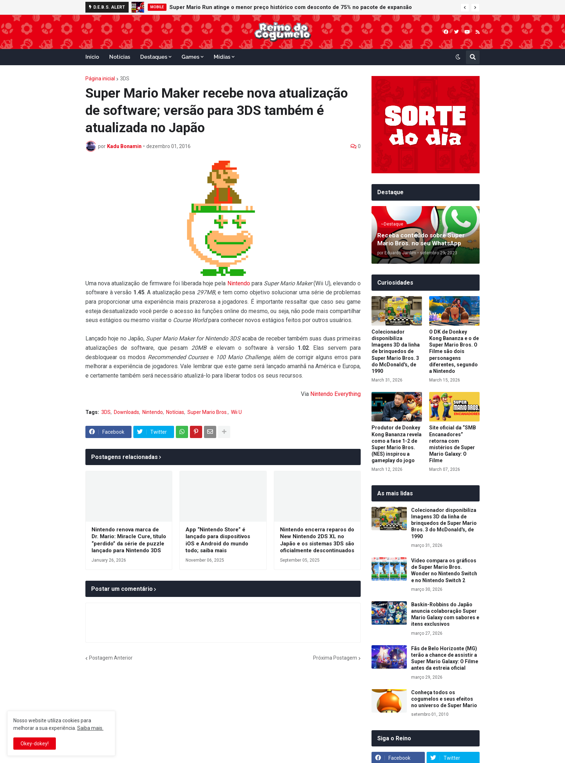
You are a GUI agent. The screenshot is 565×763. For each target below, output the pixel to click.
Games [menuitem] (190, 57)
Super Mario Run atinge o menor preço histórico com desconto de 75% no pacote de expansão (290, 7)
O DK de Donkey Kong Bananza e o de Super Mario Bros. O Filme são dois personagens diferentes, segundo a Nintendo (454, 351)
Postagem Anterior (111, 658)
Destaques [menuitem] (153, 57)
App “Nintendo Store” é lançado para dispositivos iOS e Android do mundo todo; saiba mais (218, 540)
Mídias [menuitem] (222, 57)
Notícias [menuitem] (119, 57)
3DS (124, 78)
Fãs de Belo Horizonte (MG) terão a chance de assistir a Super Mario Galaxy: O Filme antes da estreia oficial (444, 658)
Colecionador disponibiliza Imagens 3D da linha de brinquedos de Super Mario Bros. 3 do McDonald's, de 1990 (396, 351)
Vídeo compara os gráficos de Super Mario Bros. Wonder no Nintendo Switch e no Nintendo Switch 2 (444, 570)
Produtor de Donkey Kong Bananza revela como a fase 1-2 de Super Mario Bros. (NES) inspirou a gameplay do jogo (397, 444)
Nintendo (238, 283)
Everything (347, 394)
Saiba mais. (90, 728)
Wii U (236, 412)
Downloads (126, 412)
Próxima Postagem (335, 658)
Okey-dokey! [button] (35, 743)
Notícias (175, 412)
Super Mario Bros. (207, 412)
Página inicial (100, 78)
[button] (465, 7)
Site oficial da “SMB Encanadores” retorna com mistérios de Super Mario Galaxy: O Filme (452, 444)
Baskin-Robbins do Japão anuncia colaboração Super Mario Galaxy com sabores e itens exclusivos (445, 614)
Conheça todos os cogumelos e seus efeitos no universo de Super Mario (444, 699)
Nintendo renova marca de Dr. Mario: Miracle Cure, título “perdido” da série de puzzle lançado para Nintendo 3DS (129, 540)
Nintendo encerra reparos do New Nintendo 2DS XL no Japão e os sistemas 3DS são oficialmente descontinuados (317, 540)
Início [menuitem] (92, 57)
